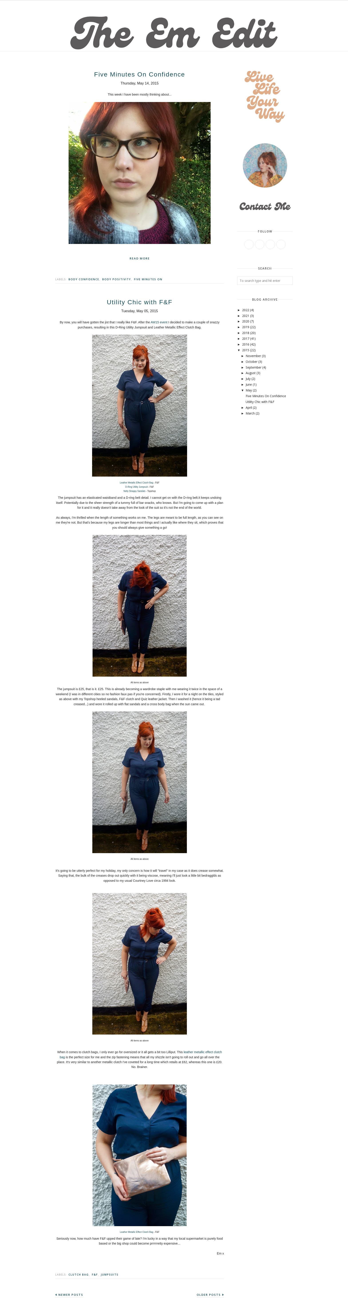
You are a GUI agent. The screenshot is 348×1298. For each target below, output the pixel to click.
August (251, 373)
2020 (245, 321)
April (249, 407)
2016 (245, 344)
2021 (245, 316)
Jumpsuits (110, 1274)
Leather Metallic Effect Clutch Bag (136, 482)
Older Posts (209, 1295)
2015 (245, 350)
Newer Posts (70, 1295)
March (250, 413)
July (248, 379)
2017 (245, 338)
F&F (95, 1274)
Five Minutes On (148, 279)
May (249, 390)
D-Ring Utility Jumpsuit (136, 487)
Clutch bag (79, 1274)
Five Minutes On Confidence (140, 74)
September (253, 367)
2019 (245, 327)
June (249, 384)
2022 (245, 310)
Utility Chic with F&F (139, 302)
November (253, 356)
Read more (140, 258)
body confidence (84, 279)
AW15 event (159, 322)
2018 (245, 333)
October (251, 361)
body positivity (116, 279)
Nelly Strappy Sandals (134, 491)
